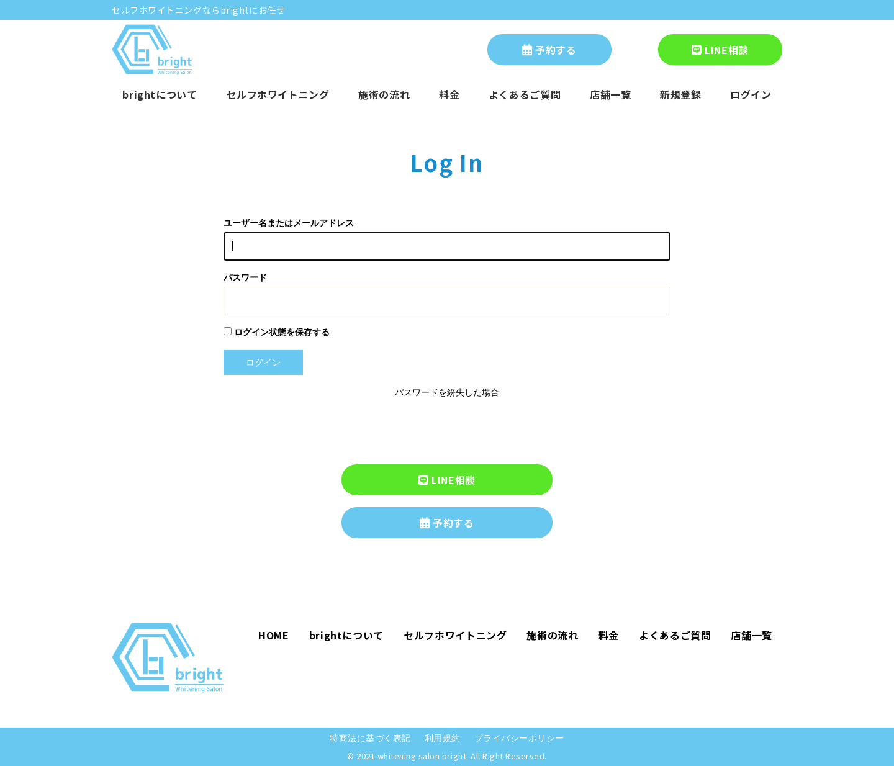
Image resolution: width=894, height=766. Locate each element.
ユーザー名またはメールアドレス (289, 223)
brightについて (159, 94)
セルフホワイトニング (277, 94)
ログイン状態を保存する (277, 332)
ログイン (751, 94)
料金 (449, 94)
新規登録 (681, 94)
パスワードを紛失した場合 (447, 392)
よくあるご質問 (525, 94)
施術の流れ (384, 94)
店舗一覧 (610, 94)
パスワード (245, 277)
